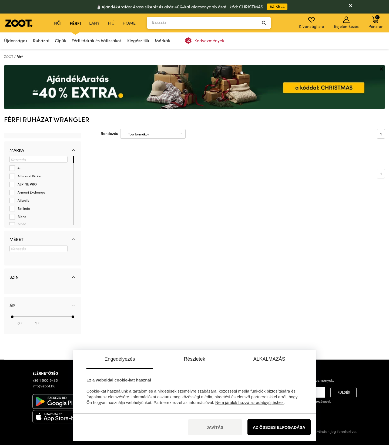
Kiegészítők (138, 40)
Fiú (111, 23)
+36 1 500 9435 (45, 380)
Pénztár (375, 21)
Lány (94, 23)
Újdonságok (16, 40)
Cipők (60, 40)
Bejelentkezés (346, 22)
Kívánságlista (311, 22)
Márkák (162, 40)
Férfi (75, 23)
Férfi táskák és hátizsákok (97, 40)
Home (129, 23)
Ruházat (41, 40)
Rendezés (109, 133)
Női (58, 23)
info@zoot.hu (43, 385)
